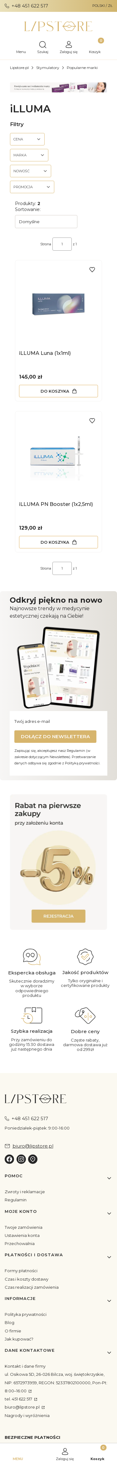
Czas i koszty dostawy (26, 1279)
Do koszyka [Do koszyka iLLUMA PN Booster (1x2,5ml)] (55, 542)
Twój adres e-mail (32, 721)
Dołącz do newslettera (55, 736)
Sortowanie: (28, 209)
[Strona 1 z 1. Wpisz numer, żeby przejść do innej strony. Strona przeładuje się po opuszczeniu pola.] (62, 244)
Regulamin (16, 1199)
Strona (45, 244)
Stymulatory (47, 67)
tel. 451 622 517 (19, 1398)
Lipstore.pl (19, 67)
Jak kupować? (19, 1338)
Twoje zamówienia (23, 1227)
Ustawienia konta (22, 1235)
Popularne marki (82, 67)
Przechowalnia (20, 1243)
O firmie (13, 1330)
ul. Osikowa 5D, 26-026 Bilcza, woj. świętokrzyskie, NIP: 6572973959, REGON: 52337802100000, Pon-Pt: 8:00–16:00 (56, 1382)
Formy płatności (21, 1270)
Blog (9, 1322)
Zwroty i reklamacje (25, 1191)
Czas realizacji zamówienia (32, 1287)
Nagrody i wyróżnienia (27, 1415)
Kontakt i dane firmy (25, 1366)
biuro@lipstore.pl (23, 1407)
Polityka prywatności (25, 1314)
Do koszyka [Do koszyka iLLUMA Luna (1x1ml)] (55, 390)
